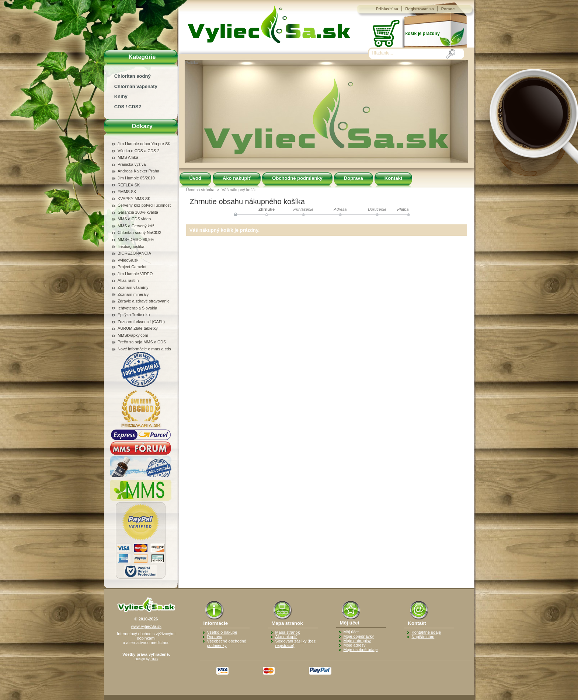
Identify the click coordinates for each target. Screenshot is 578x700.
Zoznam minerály (133, 294)
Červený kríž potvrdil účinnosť (144, 205)
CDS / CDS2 (127, 106)
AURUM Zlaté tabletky (138, 328)
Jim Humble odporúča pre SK (144, 143)
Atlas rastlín (128, 280)
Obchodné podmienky (297, 178)
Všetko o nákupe (222, 632)
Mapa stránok (287, 632)
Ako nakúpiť (237, 178)
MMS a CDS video (134, 219)
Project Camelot (132, 267)
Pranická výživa (132, 164)
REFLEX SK (129, 185)
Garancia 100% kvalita (138, 212)
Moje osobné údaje (361, 649)
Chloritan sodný (132, 76)
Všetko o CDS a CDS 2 (139, 150)
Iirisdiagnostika (131, 246)
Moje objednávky (359, 636)
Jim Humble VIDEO (135, 274)
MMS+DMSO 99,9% (136, 239)
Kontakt (393, 178)
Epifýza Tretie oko (134, 314)
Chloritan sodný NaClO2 (139, 232)
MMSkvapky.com (133, 335)
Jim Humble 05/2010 (136, 178)
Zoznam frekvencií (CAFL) (141, 321)
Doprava (353, 178)
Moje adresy (355, 645)
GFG (154, 659)
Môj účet (351, 632)
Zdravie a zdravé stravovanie (144, 301)
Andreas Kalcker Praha (138, 171)
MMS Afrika (128, 157)
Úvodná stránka (200, 190)
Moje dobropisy (357, 640)
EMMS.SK (127, 191)
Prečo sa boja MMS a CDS (142, 342)
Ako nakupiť (286, 636)
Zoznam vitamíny (133, 287)
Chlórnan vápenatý (135, 86)
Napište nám (423, 636)
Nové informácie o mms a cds (144, 349)
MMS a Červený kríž (136, 226)
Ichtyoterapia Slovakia (137, 308)
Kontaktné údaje (426, 632)
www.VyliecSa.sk (146, 626)
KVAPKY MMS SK (134, 198)
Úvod (195, 178)
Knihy (121, 96)
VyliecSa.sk (128, 260)
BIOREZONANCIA (134, 253)
